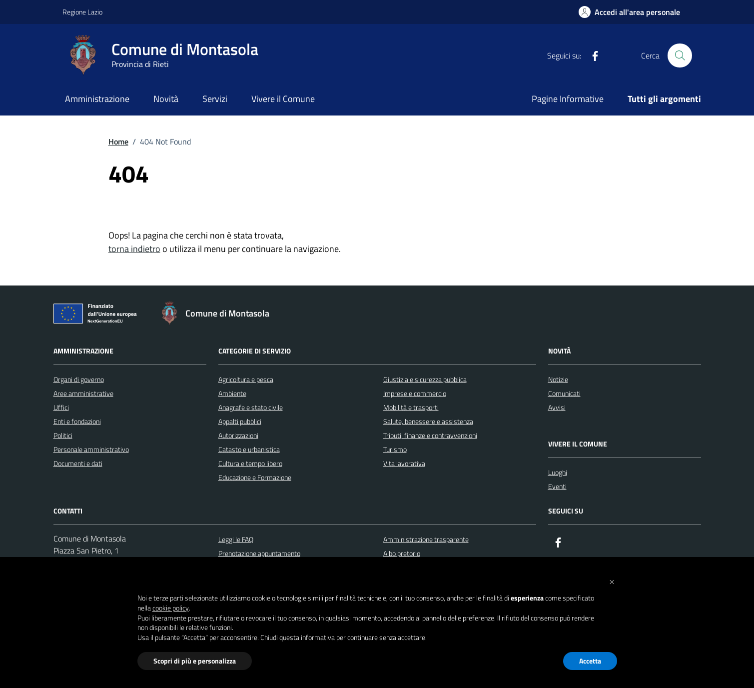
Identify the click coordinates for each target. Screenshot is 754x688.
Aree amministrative (83, 393)
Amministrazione (97, 99)
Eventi (557, 486)
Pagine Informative (568, 99)
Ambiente (232, 393)
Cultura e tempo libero (250, 463)
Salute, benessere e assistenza (428, 421)
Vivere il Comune (283, 99)
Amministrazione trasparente (426, 539)
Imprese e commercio (414, 393)
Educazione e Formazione (254, 477)
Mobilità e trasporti (411, 407)
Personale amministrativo (91, 449)
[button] (612, 581)
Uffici (61, 407)
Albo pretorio (401, 553)
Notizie (558, 379)
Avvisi (557, 407)
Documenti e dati (77, 463)
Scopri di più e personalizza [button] (194, 661)
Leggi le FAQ (235, 539)
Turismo (395, 449)
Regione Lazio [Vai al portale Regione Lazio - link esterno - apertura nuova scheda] (82, 11)
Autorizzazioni (238, 435)
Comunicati (564, 393)
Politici (62, 435)
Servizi (214, 99)
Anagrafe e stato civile (250, 407)
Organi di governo (78, 379)
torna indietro (134, 249)
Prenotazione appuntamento (259, 553)
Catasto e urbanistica (249, 449)
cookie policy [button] (170, 608)
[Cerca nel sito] (680, 56)
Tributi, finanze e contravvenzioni (430, 435)
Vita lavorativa (404, 463)
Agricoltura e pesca (245, 379)
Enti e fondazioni (77, 421)
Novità (165, 99)
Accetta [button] (590, 661)
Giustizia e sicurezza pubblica (425, 379)
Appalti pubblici (239, 421)
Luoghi (557, 472)
